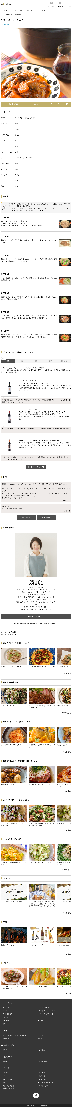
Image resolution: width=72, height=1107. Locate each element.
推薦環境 (42, 1076)
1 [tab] (35, 96)
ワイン (41, 1035)
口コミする (26, 517)
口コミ (36, 104)
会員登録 (42, 1050)
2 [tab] (38, 96)
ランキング (6, 1011)
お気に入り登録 (13, 104)
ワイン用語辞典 (7, 1014)
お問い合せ (42, 1079)
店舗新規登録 (43, 1061)
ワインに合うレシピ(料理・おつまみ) (14, 1035)
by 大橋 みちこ (6, 24)
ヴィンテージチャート (46, 1014)
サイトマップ (43, 1086)
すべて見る (66, 674)
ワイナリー (6, 1038)
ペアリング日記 (44, 1007)
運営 (4, 1082)
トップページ (7, 1073)
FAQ (4, 1076)
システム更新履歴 (8, 1079)
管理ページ (6, 1061)
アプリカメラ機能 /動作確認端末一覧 (9, 1087)
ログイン (5, 1050)
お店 (40, 1038)
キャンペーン (7, 1020)
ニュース (42, 1020)
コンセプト (42, 1073)
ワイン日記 (6, 1007)
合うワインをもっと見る (36, 467)
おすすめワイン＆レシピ (47, 1011)
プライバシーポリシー (46, 1082)
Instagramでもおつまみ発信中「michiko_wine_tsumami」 (35, 623)
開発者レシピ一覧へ (35, 616)
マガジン (5, 1017)
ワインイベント (44, 1017)
